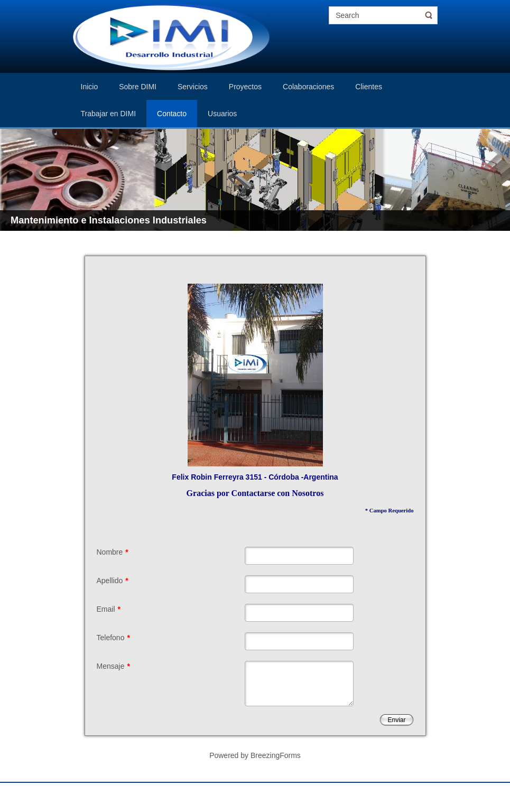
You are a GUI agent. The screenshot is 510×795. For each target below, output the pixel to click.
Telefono (113, 637)
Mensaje (113, 666)
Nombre (112, 552)
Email (108, 609)
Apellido (112, 580)
